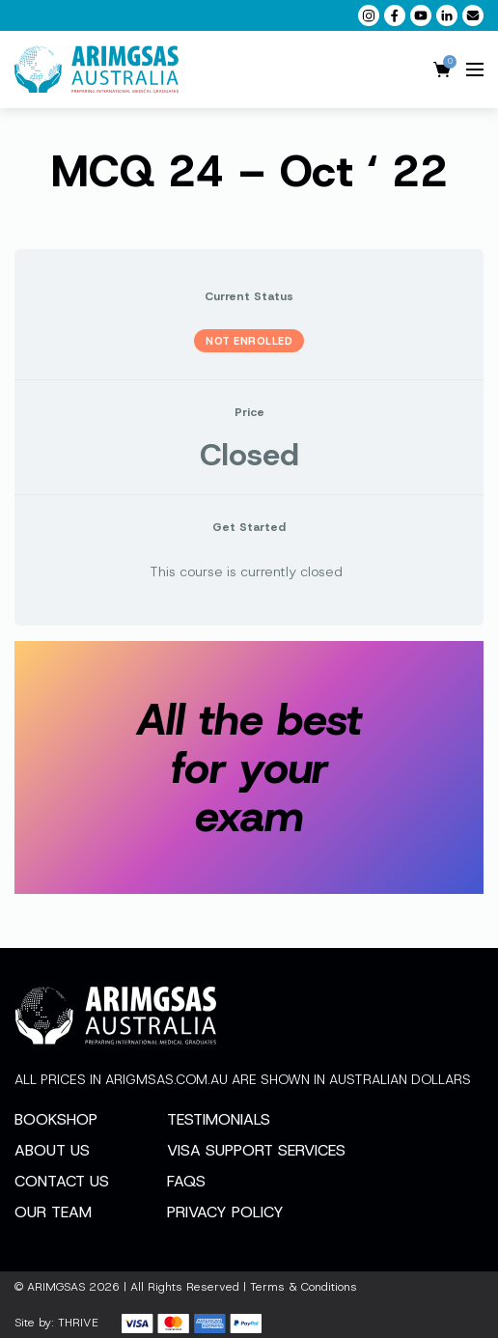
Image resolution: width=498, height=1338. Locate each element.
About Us (52, 1150)
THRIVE (78, 1322)
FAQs (186, 1181)
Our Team (53, 1212)
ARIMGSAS (56, 1287)
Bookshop (55, 1119)
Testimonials (218, 1119)
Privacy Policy (225, 1212)
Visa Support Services (256, 1150)
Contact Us (61, 1181)
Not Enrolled (249, 341)
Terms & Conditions (303, 1287)
